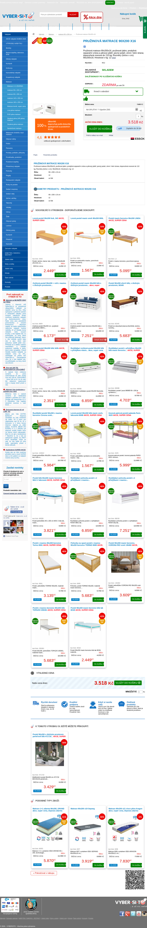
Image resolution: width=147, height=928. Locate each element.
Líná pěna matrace (13, 110)
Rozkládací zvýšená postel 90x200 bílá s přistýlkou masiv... (87, 349)
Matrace (9, 82)
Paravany (9, 148)
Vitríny (8, 212)
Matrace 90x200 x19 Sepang (83, 809)
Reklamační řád (52, 3)
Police (8, 144)
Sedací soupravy (12, 189)
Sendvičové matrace (14, 128)
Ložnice (8, 226)
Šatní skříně (96, 26)
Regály (8, 175)
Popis (35, 155)
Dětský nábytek (11, 59)
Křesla (87, 26)
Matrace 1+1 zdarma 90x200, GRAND (48, 810)
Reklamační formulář (67, 3)
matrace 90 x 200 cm (14, 90)
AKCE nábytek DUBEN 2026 (16, 39)
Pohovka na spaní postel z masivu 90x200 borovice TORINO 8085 (87, 545)
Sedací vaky (10, 194)
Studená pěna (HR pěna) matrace (16, 119)
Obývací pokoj (11, 221)
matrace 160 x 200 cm (15, 102)
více (114, 58)
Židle (7, 217)
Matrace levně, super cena (16, 106)
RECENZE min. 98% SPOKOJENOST (90, 3)
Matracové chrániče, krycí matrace (15, 133)
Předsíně (9, 239)
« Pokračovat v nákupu (43, 873)
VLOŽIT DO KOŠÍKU (100, 129)
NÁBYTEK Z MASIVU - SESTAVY (37, 26)
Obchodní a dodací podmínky (35, 3)
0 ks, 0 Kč (132, 16)
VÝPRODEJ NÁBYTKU (14, 43)
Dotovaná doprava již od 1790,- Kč (13, 410)
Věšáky (8, 207)
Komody (105, 26)
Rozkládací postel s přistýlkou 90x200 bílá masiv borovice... (125, 350)
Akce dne (95, 17)
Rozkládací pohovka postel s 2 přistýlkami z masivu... (84, 479)
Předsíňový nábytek (13, 166)
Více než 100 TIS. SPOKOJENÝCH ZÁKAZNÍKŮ (14, 368)
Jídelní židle (54, 26)
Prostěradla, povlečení (13, 157)
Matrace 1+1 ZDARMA (15, 86)
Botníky (8, 48)
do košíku (61, 275)
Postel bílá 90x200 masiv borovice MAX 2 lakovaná (49, 479)
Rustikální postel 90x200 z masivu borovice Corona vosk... (47, 414)
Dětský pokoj (10, 230)
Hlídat (111, 135)
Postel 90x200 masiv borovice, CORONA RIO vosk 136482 (123, 545)
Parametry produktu (50, 155)
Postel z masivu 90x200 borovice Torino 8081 (47, 544)
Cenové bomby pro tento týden (14, 493)
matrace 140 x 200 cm (15, 98)
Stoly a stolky (66, 26)
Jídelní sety (78, 26)
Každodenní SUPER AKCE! (14, 450)
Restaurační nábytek (13, 180)
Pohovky (9, 171)
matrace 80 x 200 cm (14, 94)
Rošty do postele (12, 185)
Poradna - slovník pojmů (125, 3)
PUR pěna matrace (14, 114)
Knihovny (9, 68)
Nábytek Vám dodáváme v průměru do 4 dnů (14, 390)
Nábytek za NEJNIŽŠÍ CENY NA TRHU (14, 301)
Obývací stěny (11, 139)
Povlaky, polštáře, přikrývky (15, 153)
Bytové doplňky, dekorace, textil (15, 53)
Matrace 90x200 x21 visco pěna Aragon (125, 810)
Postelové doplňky (12, 162)
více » (63, 263)
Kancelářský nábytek (13, 73)
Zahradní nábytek (18, 26)
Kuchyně (9, 64)
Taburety (9, 203)
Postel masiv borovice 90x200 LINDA (124, 219)
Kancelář (9, 244)
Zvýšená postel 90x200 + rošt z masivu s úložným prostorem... (49, 284)
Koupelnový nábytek (13, 77)
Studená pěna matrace (15, 124)
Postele (113, 26)
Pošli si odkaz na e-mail (94, 135)
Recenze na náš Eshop (119, 8)
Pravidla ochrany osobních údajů (11, 3)
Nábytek (6, 26)
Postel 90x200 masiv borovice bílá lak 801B (87, 609)
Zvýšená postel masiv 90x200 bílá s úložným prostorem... (86, 285)
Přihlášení (132, 8)
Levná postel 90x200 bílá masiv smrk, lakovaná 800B (87, 414)
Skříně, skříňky (11, 198)
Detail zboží (62, 340)
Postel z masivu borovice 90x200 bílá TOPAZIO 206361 (49, 609)
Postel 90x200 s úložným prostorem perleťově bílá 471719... (49, 736)
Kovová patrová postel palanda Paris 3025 (124, 414)
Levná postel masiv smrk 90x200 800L (87, 218)
